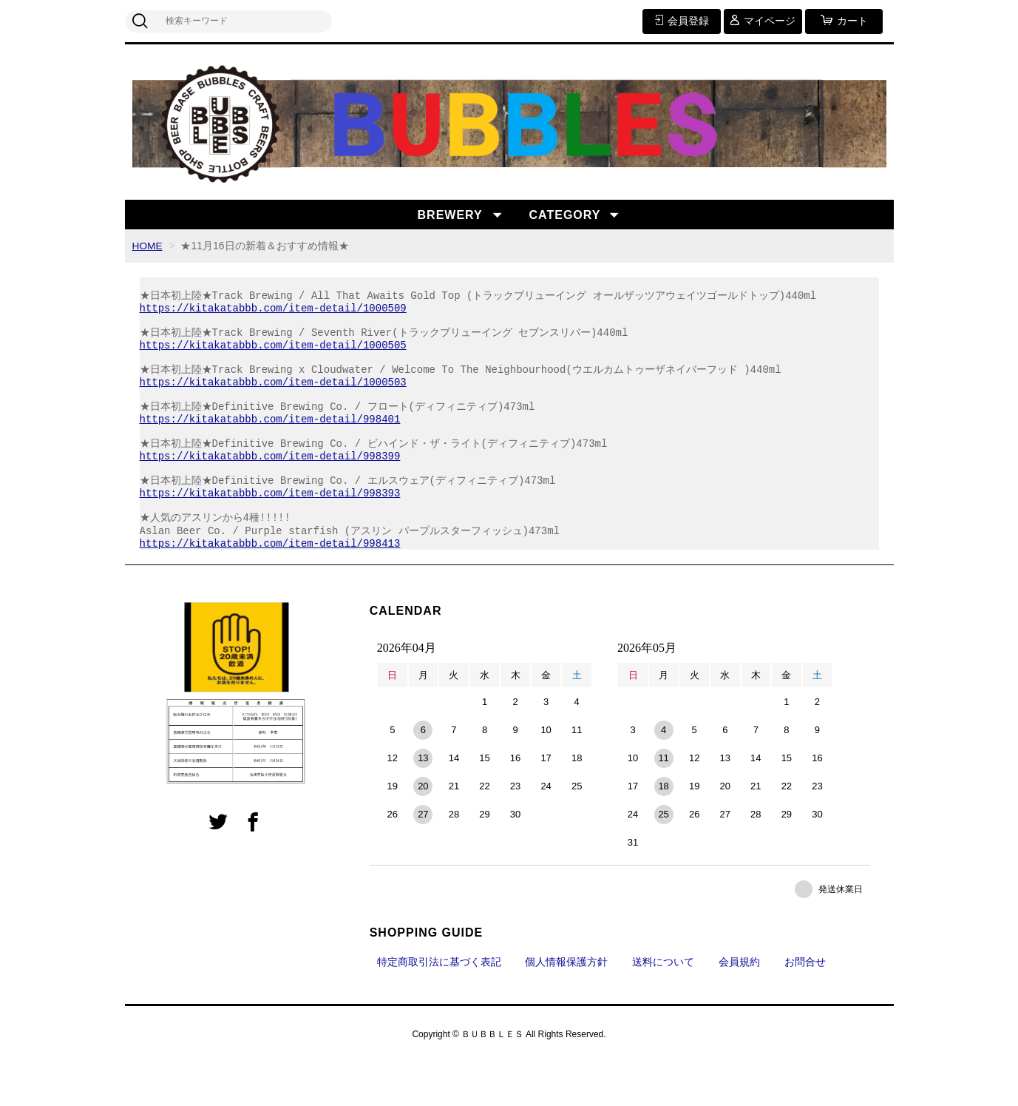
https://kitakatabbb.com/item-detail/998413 (270, 586)
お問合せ (805, 1004)
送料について (663, 1004)
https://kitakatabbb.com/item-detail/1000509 (273, 313)
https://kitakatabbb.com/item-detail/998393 (270, 528)
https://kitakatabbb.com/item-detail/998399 (270, 485)
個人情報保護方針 (566, 1004)
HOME (147, 246)
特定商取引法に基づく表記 (439, 1004)
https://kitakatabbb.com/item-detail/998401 (270, 442)
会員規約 (739, 1004)
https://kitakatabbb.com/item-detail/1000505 (273, 356)
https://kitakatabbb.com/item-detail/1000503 (273, 399)
